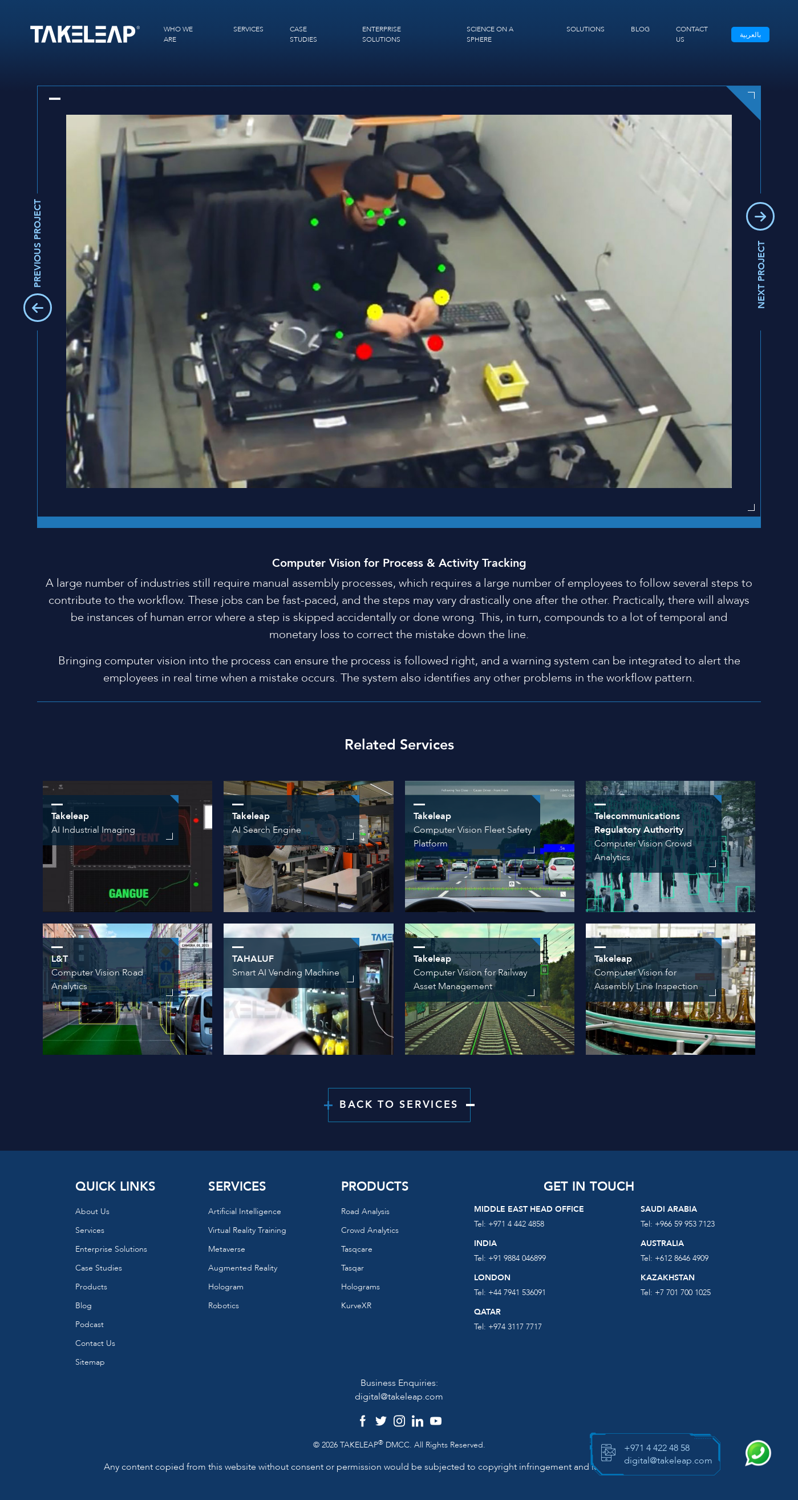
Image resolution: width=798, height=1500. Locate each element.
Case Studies (98, 1268)
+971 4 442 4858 (516, 1224)
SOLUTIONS (585, 29)
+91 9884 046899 (517, 1258)
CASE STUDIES (303, 34)
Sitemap (90, 1362)
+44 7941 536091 (517, 1292)
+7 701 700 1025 (683, 1292)
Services (89, 1230)
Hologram (226, 1286)
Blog (83, 1305)
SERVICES (248, 29)
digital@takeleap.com (399, 1396)
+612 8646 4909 (681, 1258)
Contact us (95, 1343)
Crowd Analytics (370, 1230)
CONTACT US (692, 34)
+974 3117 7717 (515, 1326)
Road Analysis (365, 1211)
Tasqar (352, 1268)
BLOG (640, 29)
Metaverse (226, 1249)
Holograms (360, 1286)
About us (92, 1211)
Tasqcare (356, 1249)
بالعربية (750, 34)
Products (91, 1286)
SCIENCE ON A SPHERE (490, 34)
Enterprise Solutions (111, 1249)
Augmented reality (242, 1268)
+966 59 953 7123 (685, 1224)
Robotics (223, 1305)
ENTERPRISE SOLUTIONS (381, 34)
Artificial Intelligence (244, 1211)
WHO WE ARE (178, 34)
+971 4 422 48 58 (657, 1448)
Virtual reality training (247, 1230)
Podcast (89, 1324)
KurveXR (356, 1305)
